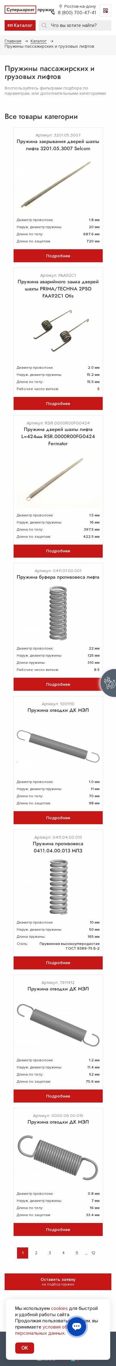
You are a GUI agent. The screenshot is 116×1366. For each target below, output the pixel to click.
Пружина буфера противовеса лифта (58, 577)
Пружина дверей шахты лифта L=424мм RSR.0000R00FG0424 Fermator (58, 436)
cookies (59, 1308)
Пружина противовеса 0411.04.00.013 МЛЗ (58, 847)
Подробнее (58, 256)
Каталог (39, 41)
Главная (13, 41)
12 (93, 1253)
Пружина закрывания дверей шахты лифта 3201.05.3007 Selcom (58, 145)
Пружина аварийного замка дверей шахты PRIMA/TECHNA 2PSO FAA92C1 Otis (58, 288)
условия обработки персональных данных (50, 1330)
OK (24, 1348)
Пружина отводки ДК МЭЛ (58, 710)
